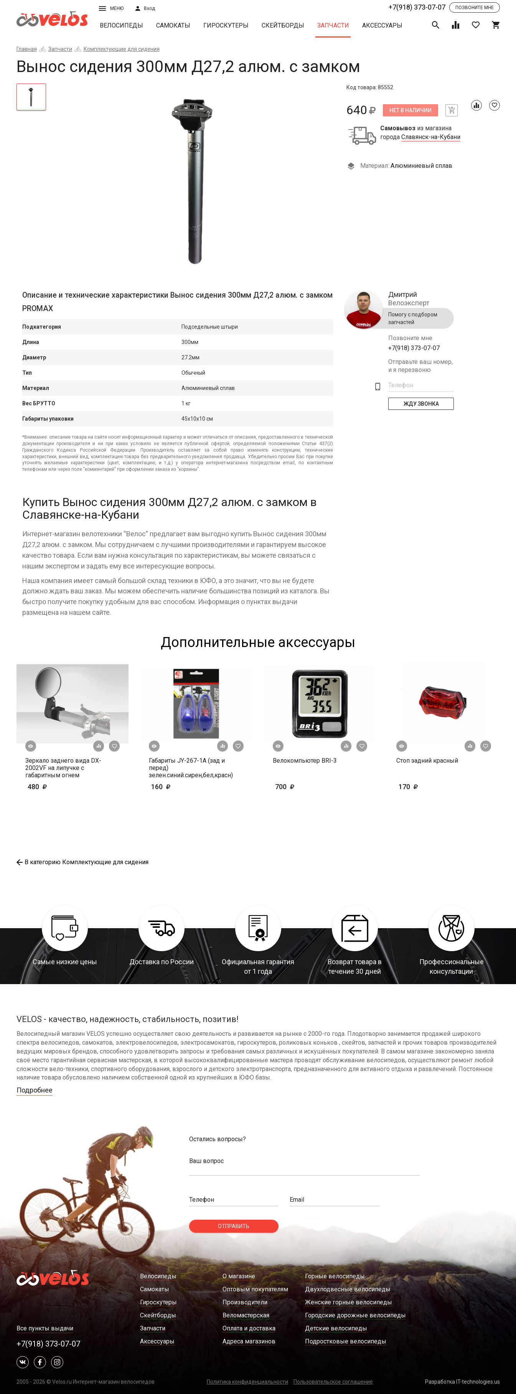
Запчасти (333, 25)
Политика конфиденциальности (247, 1382)
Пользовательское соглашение (333, 1382)
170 (431, 787)
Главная (26, 49)
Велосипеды (121, 25)
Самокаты (173, 25)
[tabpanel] (196, 179)
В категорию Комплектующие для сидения (82, 862)
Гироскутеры (226, 25)
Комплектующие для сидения (122, 49)
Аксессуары (382, 25)
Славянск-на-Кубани (430, 137)
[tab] (31, 97)
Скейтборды (283, 25)
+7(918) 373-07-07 (417, 7)
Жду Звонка (421, 404)
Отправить (233, 1226)
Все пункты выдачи (44, 1328)
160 (172, 787)
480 (60, 787)
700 (307, 787)
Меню (111, 8)
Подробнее (34, 1090)
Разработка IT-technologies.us (462, 1382)
